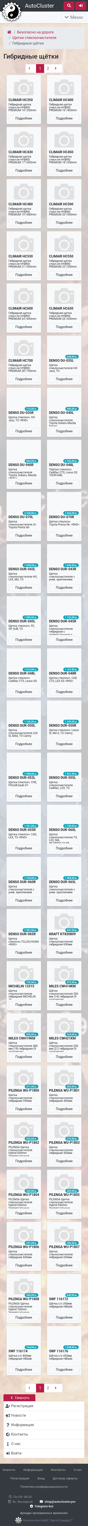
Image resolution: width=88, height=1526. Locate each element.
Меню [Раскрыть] (73, 17)
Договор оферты (65, 1478)
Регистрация (19, 1478)
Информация (33, 1470)
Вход (41, 1478)
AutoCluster (39, 6)
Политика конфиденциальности (44, 1486)
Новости (9, 1470)
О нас (78, 1470)
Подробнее (23, 118)
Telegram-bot (41, 1506)
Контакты (58, 1470)
